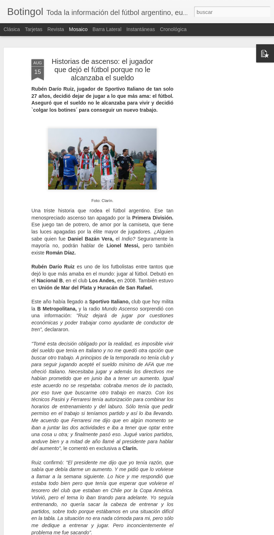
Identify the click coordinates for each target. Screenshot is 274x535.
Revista (55, 29)
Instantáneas (140, 29)
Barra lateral (106, 29)
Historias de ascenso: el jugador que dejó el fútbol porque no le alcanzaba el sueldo (102, 69)
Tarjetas (33, 29)
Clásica (12, 29)
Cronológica (173, 29)
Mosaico (78, 29)
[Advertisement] (212, 168)
